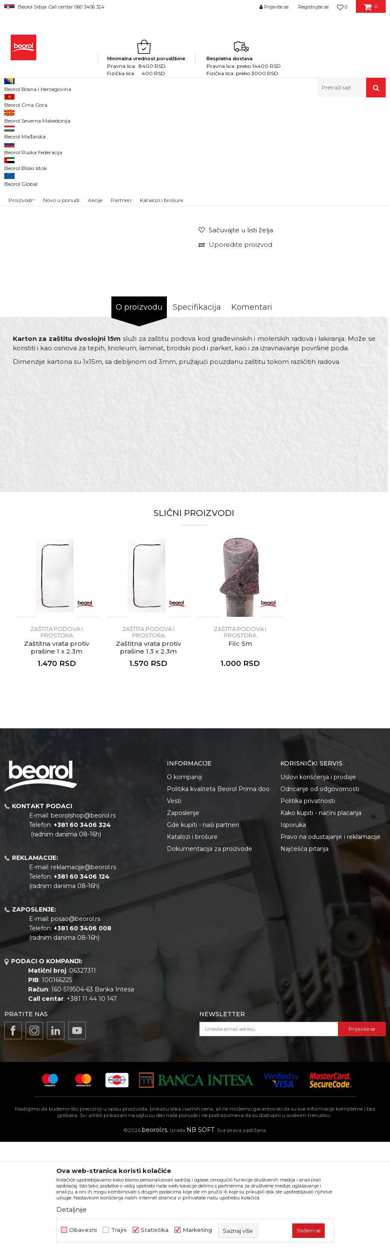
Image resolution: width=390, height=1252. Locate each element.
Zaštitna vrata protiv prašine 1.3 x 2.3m (148, 757)
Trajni (119, 1230)
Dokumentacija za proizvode (209, 959)
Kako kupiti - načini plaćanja (320, 923)
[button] (351, 87)
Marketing (197, 1230)
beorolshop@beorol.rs (83, 925)
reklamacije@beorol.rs (83, 977)
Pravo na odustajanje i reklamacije (330, 947)
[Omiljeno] (342, 7)
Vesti (174, 911)
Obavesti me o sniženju (350, 283)
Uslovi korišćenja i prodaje (318, 887)
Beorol (12, 115)
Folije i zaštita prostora (165, 115)
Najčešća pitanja (304, 959)
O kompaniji (184, 887)
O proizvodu (139, 417)
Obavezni (83, 1230)
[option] (28, 176)
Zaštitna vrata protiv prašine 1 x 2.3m (56, 757)
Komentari (251, 417)
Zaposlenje (183, 923)
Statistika (155, 1230)
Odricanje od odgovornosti (319, 899)
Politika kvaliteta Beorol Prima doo (218, 899)
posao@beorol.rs (75, 1029)
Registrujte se (313, 7)
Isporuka (293, 935)
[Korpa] (371, 10)
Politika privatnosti (307, 911)
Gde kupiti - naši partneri (203, 935)
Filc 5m (240, 754)
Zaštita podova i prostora (230, 115)
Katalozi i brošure (192, 947)
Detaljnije (71, 1209)
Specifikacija (197, 417)
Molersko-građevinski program (93, 115)
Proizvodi (37, 115)
